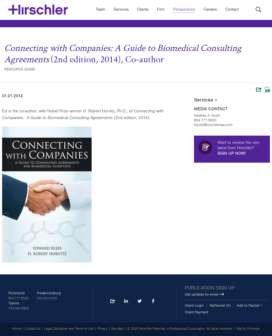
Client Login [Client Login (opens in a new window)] (194, 306)
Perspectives (184, 9)
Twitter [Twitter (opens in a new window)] (139, 301)
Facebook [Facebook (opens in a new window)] (153, 301)
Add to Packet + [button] (249, 306)
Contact (232, 9)
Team (100, 9)
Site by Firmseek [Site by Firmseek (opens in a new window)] (248, 329)
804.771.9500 (18, 298)
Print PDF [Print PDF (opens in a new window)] (267, 89)
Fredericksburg (49, 293)
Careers (210, 9)
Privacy (102, 329)
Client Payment (196, 312)
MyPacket (217, 306)
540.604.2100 (47, 298)
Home (16, 329)
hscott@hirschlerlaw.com (213, 125)
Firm (161, 9)
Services (121, 9)
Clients (142, 9)
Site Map (117, 329)
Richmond (16, 293)
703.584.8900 (18, 308)
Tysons (13, 303)
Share (259, 89)
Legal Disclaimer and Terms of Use (69, 329)
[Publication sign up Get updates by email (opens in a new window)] (226, 291)
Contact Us (32, 329)
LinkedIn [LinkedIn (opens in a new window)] (126, 301)
